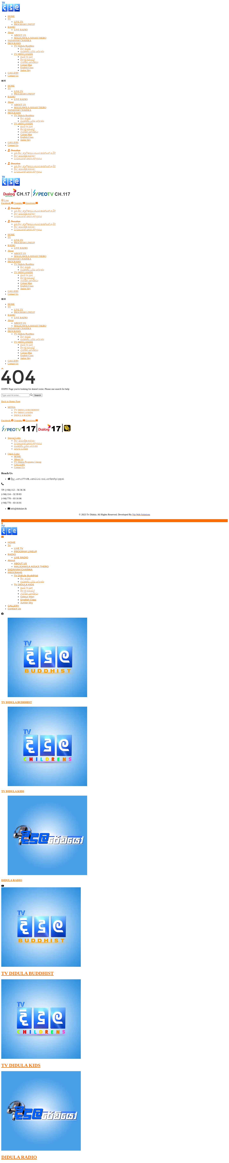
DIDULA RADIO (22, 415)
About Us (18, 459)
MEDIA (11, 407)
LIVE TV (18, 21)
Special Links (14, 438)
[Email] (2, 537)
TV (9, 19)
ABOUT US (20, 35)
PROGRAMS (14, 43)
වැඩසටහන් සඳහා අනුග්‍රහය (28, 158)
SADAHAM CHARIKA (19, 40)
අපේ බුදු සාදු (26, 56)
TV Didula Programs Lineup (27, 462)
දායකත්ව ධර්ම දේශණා (32, 51)
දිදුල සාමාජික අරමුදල (24, 155)
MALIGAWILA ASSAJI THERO (30, 38)
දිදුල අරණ (25, 48)
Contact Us (13, 75)
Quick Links (14, 454)
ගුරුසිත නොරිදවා (29, 62)
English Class (26, 67)
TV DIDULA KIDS (23, 54)
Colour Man (26, 65)
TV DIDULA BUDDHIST (16, 702)
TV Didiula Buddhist (24, 46)
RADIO (11, 27)
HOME (11, 16)
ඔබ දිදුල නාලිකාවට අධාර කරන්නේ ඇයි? (35, 153)
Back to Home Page (10, 401)
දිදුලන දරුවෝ (27, 59)
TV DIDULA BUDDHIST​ (26, 410)
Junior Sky (25, 70)
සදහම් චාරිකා (21, 448)
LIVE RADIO (21, 29)
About (11, 32)
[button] (114, 80)
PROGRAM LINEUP (24, 24)
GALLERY (13, 73)
